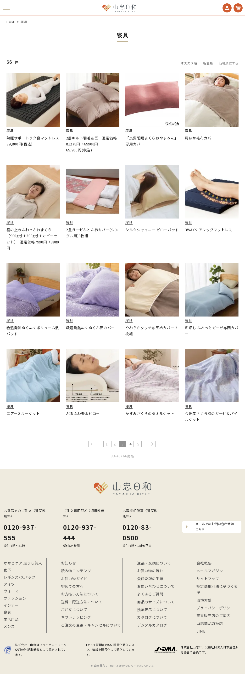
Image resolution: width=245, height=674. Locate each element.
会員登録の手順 (150, 578)
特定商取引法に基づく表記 (217, 589)
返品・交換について (154, 562)
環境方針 (204, 600)
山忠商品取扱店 (209, 623)
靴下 (7, 569)
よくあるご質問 (150, 593)
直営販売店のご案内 (213, 615)
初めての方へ (72, 586)
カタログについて (152, 617)
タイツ (9, 584)
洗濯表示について (152, 609)
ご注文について (74, 609)
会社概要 (204, 562)
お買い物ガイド (74, 578)
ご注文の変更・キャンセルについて (91, 625)
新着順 (208, 63)
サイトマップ (207, 578)
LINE (200, 631)
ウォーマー (13, 590)
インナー (11, 605)
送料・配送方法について (81, 601)
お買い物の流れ (150, 570)
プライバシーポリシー (215, 607)
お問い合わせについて (156, 586)
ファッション (15, 598)
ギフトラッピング (76, 617)
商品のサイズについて (156, 601)
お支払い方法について (80, 593)
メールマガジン (209, 570)
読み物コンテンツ (76, 570)
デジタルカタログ (152, 625)
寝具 (24, 21)
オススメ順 (189, 63)
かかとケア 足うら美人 (23, 562)
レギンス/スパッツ (19, 577)
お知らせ (68, 562)
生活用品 (11, 619)
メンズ (9, 626)
